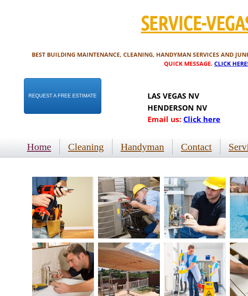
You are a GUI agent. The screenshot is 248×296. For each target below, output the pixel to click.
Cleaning (86, 146)
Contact (196, 146)
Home (39, 146)
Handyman (142, 146)
